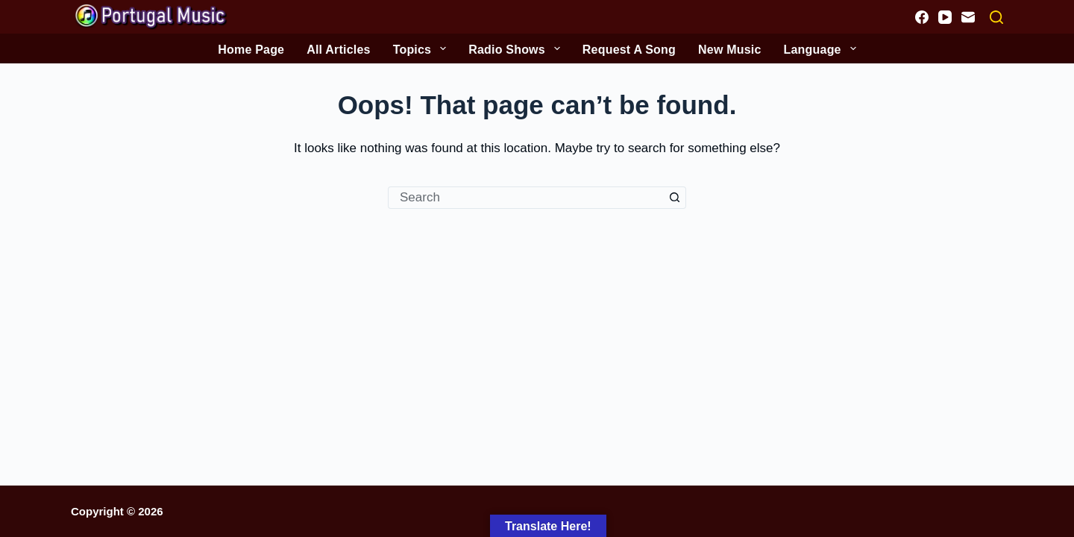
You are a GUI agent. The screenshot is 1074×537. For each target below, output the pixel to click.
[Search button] (675, 197)
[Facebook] (922, 17)
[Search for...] (526, 197)
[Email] (968, 17)
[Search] (996, 17)
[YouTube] (945, 17)
